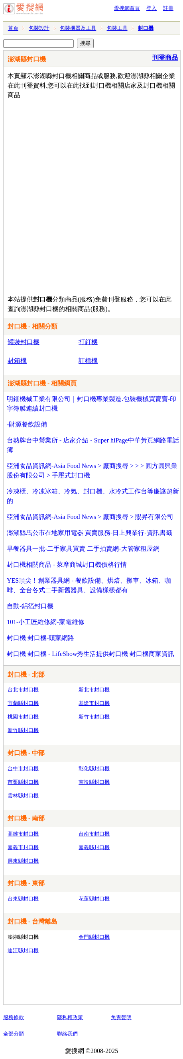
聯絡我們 (67, 1034)
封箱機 (17, 360)
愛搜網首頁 (127, 8)
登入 (151, 8)
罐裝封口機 (23, 342)
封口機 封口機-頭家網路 (40, 637)
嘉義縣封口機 (94, 847)
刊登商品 (165, 57)
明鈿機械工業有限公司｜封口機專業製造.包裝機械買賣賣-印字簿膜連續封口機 (91, 403)
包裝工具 (117, 28)
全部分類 (13, 1034)
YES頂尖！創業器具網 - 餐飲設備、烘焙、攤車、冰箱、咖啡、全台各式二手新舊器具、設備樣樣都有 (89, 585)
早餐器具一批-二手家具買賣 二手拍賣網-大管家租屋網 (83, 548)
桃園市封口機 (23, 717)
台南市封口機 (94, 834)
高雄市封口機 (23, 834)
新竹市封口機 (94, 717)
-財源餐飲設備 (27, 424)
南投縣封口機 (94, 782)
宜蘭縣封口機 (23, 703)
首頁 (13, 28)
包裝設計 (39, 28)
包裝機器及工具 (78, 28)
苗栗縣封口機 (23, 782)
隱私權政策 (70, 1017)
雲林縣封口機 (23, 796)
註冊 (168, 8)
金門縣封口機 (94, 937)
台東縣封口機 (23, 899)
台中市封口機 (23, 768)
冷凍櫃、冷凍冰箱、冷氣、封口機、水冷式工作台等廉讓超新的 (93, 496)
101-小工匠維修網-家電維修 (46, 622)
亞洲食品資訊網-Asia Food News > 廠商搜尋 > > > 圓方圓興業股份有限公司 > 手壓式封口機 (92, 470)
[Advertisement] (91, 195)
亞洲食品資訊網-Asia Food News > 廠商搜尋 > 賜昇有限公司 (90, 516)
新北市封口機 (94, 690)
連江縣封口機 (23, 950)
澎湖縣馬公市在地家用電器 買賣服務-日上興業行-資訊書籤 (89, 532)
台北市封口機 (23, 690)
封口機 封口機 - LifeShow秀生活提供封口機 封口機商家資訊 (90, 653)
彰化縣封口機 (94, 768)
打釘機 (88, 342)
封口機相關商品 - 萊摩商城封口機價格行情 (67, 564)
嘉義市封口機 (23, 847)
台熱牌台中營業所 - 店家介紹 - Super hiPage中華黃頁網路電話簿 (93, 445)
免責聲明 (121, 1017)
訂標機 (88, 360)
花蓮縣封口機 (94, 899)
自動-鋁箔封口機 (30, 606)
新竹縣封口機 (23, 730)
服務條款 (13, 1017)
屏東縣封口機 (23, 861)
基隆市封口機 (94, 703)
